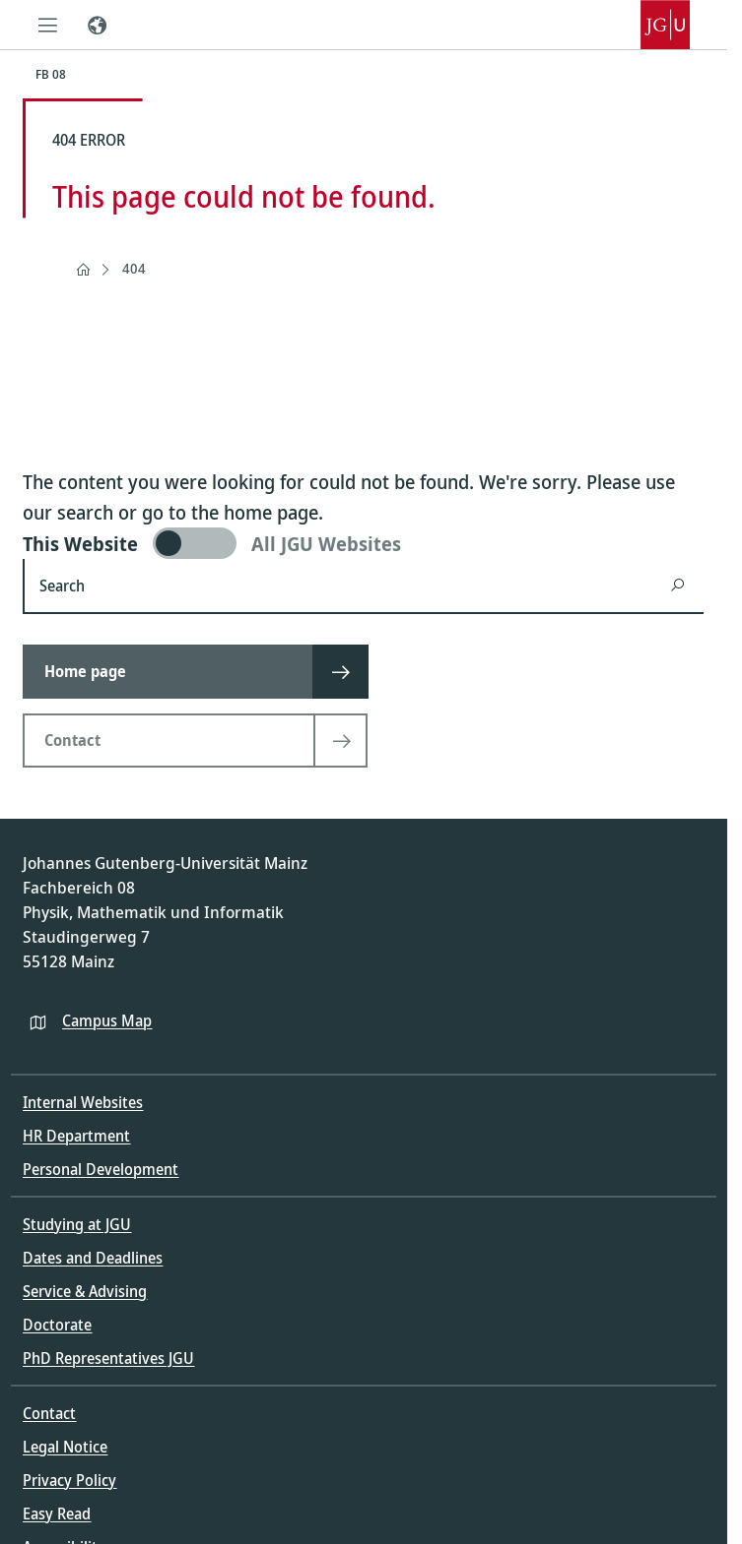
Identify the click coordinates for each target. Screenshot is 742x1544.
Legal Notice (65, 1446)
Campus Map (107, 1020)
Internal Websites (83, 1102)
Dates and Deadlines (93, 1257)
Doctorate (57, 1324)
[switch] (363, 543)
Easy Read (57, 1513)
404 (134, 268)
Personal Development (100, 1169)
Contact (49, 1413)
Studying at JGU (77, 1224)
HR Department (76, 1135)
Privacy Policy (69, 1480)
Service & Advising (85, 1291)
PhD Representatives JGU (108, 1358)
